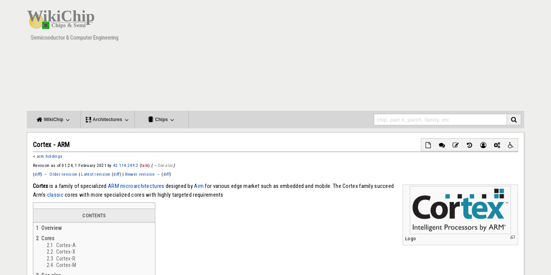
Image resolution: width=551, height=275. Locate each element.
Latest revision (95, 174)
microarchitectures (142, 186)
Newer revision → (142, 174)
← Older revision (60, 174)
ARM (113, 186)
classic (55, 194)
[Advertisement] (384, 57)
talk (144, 165)
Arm (199, 186)
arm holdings (50, 156)
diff (37, 174)
